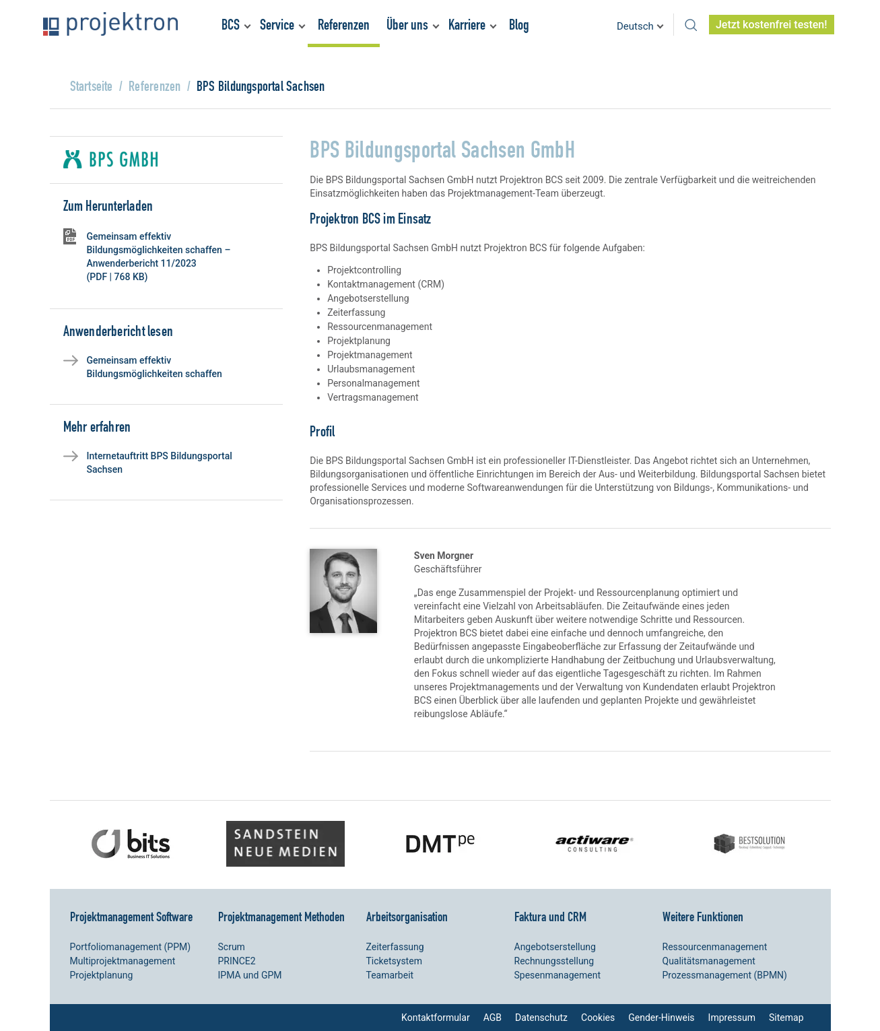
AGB (492, 1017)
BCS (231, 24)
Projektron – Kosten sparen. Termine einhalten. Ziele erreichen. (110, 24)
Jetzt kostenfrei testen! (771, 24)
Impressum (731, 1017)
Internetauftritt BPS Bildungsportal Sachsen (159, 463)
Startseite (91, 85)
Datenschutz (541, 1017)
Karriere (466, 24)
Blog (519, 24)
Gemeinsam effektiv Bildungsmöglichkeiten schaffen (154, 367)
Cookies (598, 1017)
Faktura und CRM (550, 916)
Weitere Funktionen (703, 916)
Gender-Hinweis (661, 1017)
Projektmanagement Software (131, 916)
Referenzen (344, 24)
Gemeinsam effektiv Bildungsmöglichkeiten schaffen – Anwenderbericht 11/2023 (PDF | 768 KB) (159, 256)
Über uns (407, 24)
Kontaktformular (435, 1017)
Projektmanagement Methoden (281, 916)
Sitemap (786, 1017)
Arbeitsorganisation (407, 916)
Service (277, 24)
